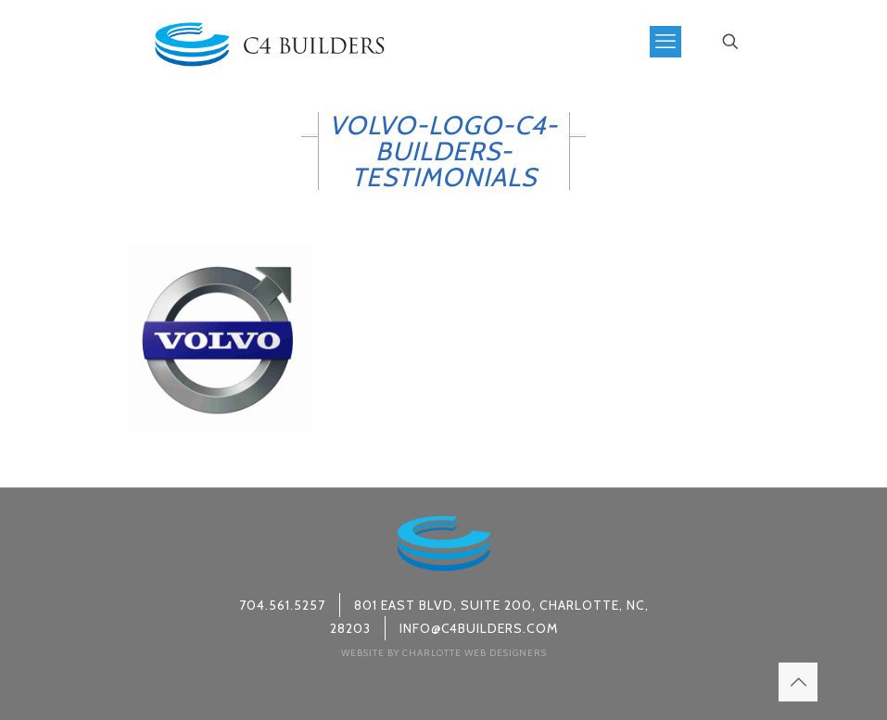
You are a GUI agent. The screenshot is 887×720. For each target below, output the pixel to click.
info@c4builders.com (478, 628)
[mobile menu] (665, 41)
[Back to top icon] (798, 682)
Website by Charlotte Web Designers (444, 653)
